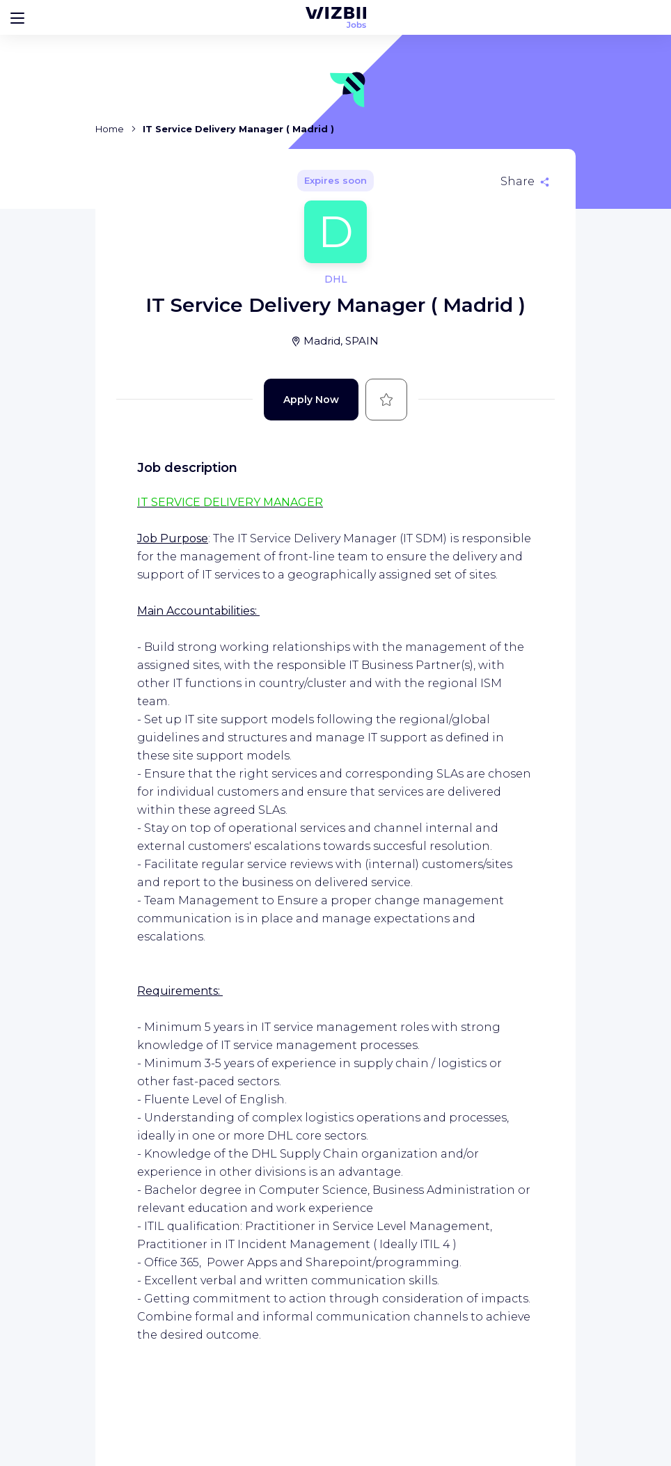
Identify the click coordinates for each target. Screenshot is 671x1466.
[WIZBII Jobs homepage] (336, 17)
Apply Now (311, 399)
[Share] (525, 182)
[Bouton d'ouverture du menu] (17, 17)
